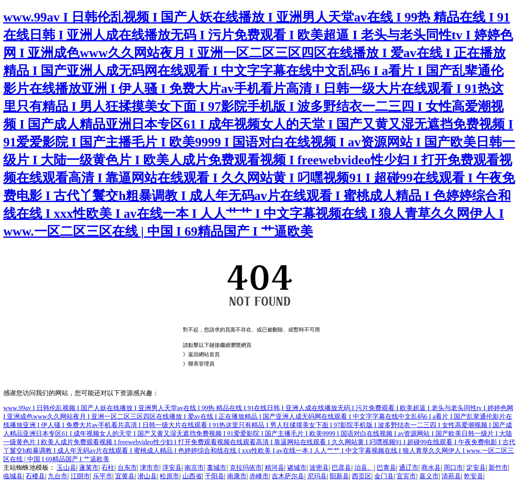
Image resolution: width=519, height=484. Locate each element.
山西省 (192, 476)
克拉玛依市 (245, 467)
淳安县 (172, 467)
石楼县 (35, 476)
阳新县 (339, 476)
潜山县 (147, 476)
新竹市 (498, 467)
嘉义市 (429, 476)
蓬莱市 (89, 467)
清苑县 (451, 476)
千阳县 (214, 476)
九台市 (57, 476)
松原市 (169, 476)
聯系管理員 (201, 364)
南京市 (194, 467)
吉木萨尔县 (288, 476)
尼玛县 (317, 476)
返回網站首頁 (204, 354)
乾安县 (473, 476)
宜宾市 (406, 476)
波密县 (319, 467)
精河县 (274, 467)
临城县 (13, 476)
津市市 (149, 467)
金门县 (384, 476)
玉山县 (66, 467)
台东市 (127, 467)
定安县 (476, 467)
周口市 (453, 467)
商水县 (431, 467)
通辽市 (408, 467)
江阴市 (80, 476)
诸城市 (297, 467)
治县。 (364, 467)
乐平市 (102, 476)
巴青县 (386, 467)
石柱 (107, 467)
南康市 (237, 476)
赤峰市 (259, 476)
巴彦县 (341, 467)
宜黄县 (125, 476)
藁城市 (216, 467)
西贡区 (361, 476)
